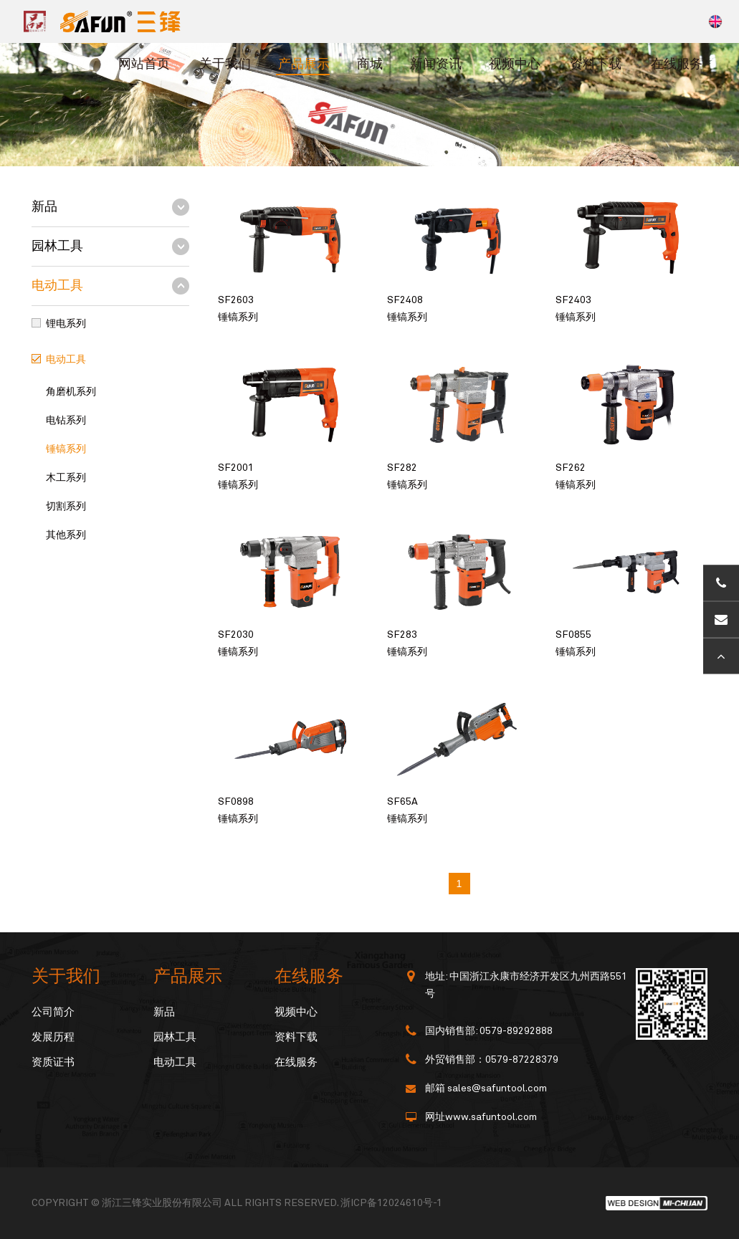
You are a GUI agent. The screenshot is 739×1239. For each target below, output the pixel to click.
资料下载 (595, 64)
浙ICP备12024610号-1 (391, 1203)
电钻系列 (66, 421)
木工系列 (66, 478)
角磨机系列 (71, 392)
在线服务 (676, 64)
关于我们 (225, 64)
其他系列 (66, 535)
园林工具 (57, 246)
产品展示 (304, 64)
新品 (44, 207)
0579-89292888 (516, 1031)
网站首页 (144, 64)
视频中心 (514, 64)
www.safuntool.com (491, 1117)
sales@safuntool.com (497, 1088)
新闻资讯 (436, 64)
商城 (370, 64)
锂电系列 (66, 324)
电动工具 (57, 285)
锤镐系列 (66, 449)
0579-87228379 (521, 1060)
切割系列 (66, 507)
